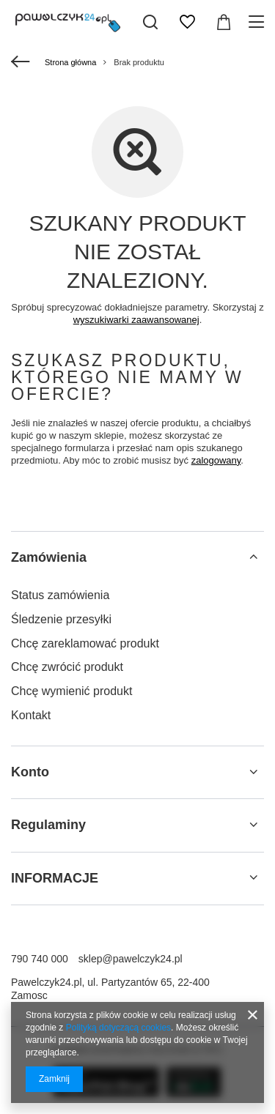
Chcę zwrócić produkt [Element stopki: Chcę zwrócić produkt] (67, 667)
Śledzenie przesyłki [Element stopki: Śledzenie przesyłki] (61, 619)
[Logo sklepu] (68, 22)
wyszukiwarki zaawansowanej (136, 319)
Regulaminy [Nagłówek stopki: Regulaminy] (48, 824)
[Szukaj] (150, 22)
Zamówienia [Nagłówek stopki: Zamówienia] (49, 557)
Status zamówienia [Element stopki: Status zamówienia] (60, 595)
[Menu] (258, 22)
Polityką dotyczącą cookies (118, 1027)
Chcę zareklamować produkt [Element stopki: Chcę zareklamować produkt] (85, 643)
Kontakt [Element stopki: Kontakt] (31, 715)
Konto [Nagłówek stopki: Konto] (30, 772)
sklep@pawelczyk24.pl (130, 959)
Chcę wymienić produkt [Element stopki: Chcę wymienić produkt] (71, 691)
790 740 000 (39, 959)
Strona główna (70, 62)
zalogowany (216, 460)
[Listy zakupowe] (187, 22)
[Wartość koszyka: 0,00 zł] (223, 22)
